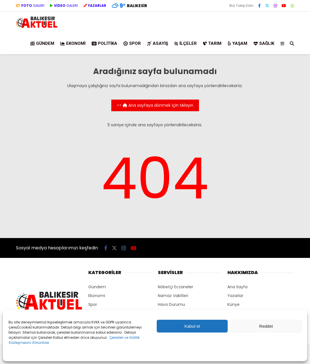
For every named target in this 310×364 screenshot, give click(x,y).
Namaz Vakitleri (173, 295)
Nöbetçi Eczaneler (175, 287)
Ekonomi (72, 43)
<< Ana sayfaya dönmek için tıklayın (155, 105)
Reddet (266, 326)
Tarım (212, 43)
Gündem (42, 43)
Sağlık (264, 43)
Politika (104, 43)
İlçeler (185, 43)
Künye (233, 304)
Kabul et (192, 326)
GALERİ (30, 5)
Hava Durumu (171, 304)
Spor (132, 43)
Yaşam (237, 43)
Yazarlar (235, 295)
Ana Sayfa (237, 287)
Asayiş (157, 43)
